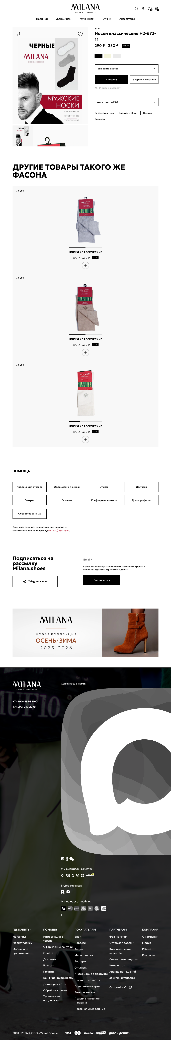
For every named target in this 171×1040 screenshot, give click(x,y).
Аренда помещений (122, 971)
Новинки (42, 18)
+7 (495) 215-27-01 (24, 706)
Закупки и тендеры (122, 977)
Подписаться (102, 580)
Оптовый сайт (120, 987)
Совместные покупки (123, 959)
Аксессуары (127, 18)
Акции (78, 949)
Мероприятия (83, 955)
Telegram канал (35, 581)
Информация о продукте (91, 973)
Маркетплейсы (22, 942)
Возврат (29, 500)
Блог (77, 936)
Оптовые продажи (121, 942)
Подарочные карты (87, 986)
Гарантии (66, 500)
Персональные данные (89, 1008)
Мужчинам (87, 18)
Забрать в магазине (144, 79)
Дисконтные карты (87, 980)
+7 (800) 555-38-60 (59, 530)
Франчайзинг (118, 936)
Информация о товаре (29, 486)
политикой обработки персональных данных (105, 569)
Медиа (146, 942)
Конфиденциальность (104, 500)
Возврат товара (84, 992)
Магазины (19, 936)
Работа (146, 949)
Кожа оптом (117, 965)
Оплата (104, 486)
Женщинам (63, 18)
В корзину (111, 79)
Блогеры (80, 961)
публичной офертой (133, 566)
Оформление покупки (67, 486)
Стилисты (80, 967)
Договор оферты (141, 500)
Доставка (141, 486)
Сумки (107, 18)
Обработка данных (29, 513)
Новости (80, 942)
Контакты (148, 955)
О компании (150, 936)
